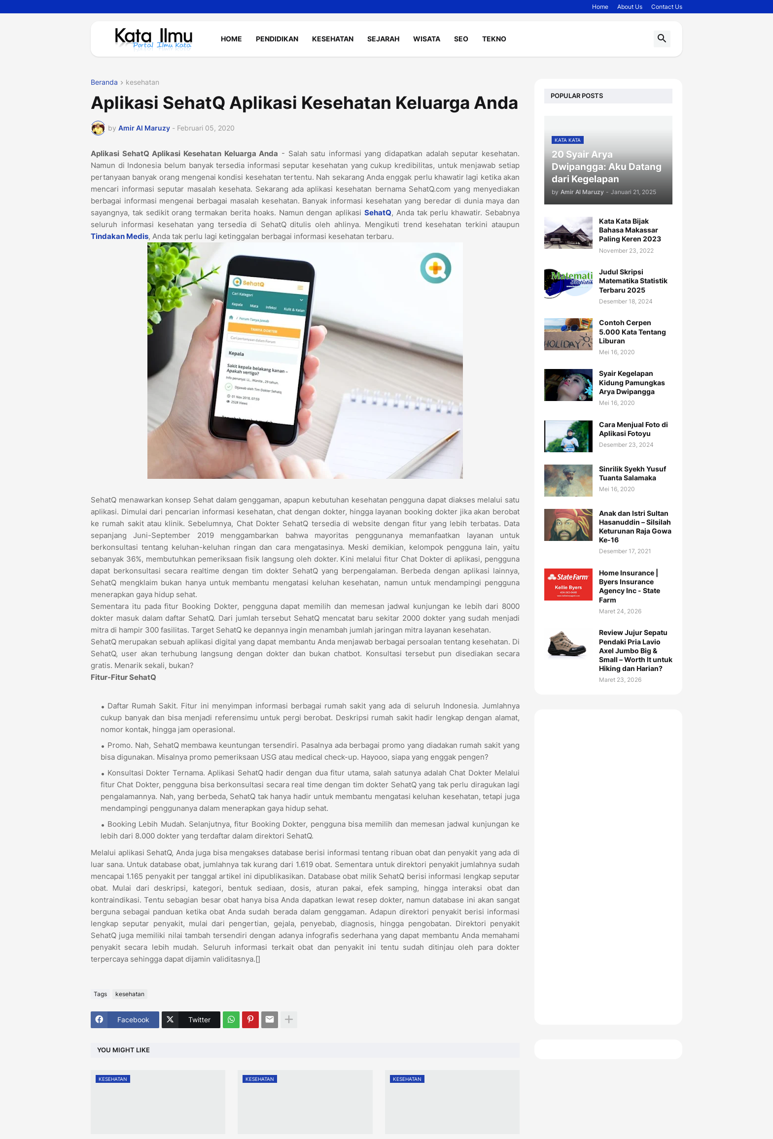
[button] (662, 39)
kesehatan (142, 82)
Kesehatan (332, 38)
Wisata (426, 38)
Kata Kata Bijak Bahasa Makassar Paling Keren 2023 (630, 230)
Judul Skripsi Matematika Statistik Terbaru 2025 (633, 281)
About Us (629, 6)
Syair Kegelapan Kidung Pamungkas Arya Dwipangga (632, 382)
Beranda (104, 82)
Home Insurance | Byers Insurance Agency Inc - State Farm (629, 586)
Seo (461, 38)
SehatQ (377, 212)
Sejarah (383, 38)
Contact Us (666, 6)
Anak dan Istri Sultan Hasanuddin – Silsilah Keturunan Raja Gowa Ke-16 (635, 526)
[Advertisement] (608, 867)
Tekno (494, 38)
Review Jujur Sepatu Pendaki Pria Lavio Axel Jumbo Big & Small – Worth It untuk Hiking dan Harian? (635, 650)
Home (600, 6)
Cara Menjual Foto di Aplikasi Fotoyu (633, 428)
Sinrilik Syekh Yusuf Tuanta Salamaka (632, 473)
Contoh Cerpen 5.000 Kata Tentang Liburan (632, 331)
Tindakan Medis (119, 236)
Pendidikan (277, 38)
